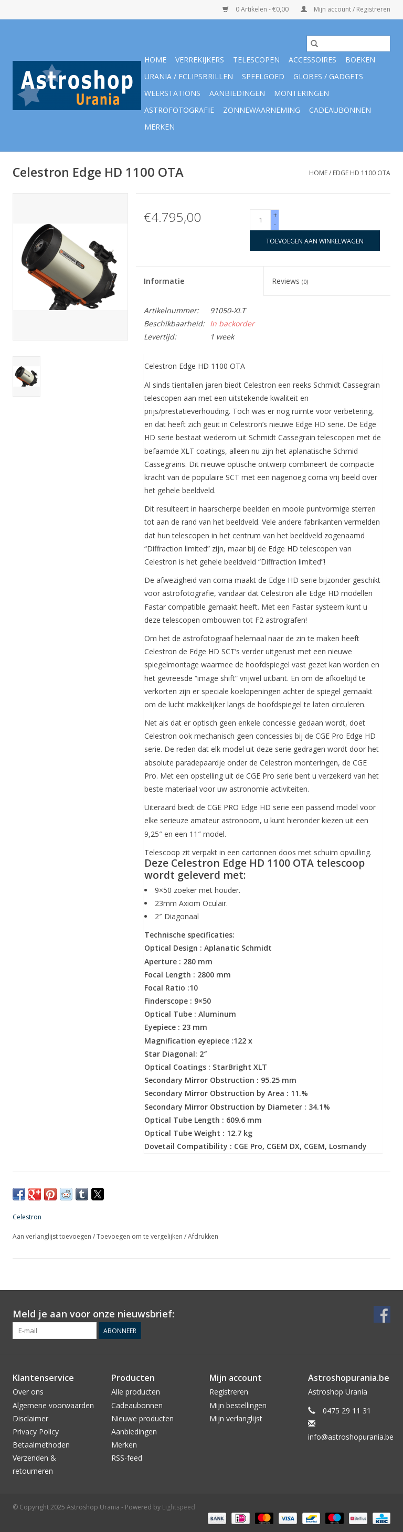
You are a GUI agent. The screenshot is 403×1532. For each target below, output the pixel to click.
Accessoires (312, 60)
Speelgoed (263, 76)
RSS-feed (126, 1458)
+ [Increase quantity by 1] (275, 214)
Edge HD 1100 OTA (361, 172)
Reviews (290, 281)
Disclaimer (30, 1418)
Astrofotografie (179, 110)
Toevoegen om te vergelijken (140, 1236)
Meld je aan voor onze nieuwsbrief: (93, 1314)
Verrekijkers (199, 60)
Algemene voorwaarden (53, 1405)
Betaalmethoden (41, 1445)
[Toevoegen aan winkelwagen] (315, 240)
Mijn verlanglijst (235, 1418)
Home (155, 60)
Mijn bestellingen (238, 1405)
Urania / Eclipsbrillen (188, 76)
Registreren (228, 1392)
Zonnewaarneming (261, 110)
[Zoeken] (348, 43)
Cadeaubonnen (340, 110)
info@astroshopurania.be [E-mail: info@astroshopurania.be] (351, 1437)
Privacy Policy (36, 1432)
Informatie (164, 281)
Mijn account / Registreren (345, 9)
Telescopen (256, 60)
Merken (159, 127)
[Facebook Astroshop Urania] (382, 1314)
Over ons (28, 1392)
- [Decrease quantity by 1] (275, 224)
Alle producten (135, 1392)
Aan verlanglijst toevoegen (53, 1236)
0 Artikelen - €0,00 (256, 9)
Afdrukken (203, 1236)
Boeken (360, 60)
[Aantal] (260, 219)
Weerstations (172, 93)
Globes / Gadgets (328, 76)
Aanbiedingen (237, 93)
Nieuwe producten (142, 1418)
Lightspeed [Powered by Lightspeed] (178, 1507)
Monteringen (301, 93)
